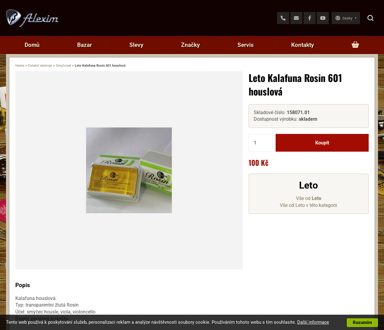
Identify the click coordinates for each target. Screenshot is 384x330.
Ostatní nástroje (40, 66)
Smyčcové (63, 66)
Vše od (308, 198)
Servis (245, 44)
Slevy (136, 44)
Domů (32, 44)
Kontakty (302, 44)
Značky (190, 44)
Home (19, 66)
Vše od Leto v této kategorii (308, 205)
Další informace (313, 322)
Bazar (84, 44)
